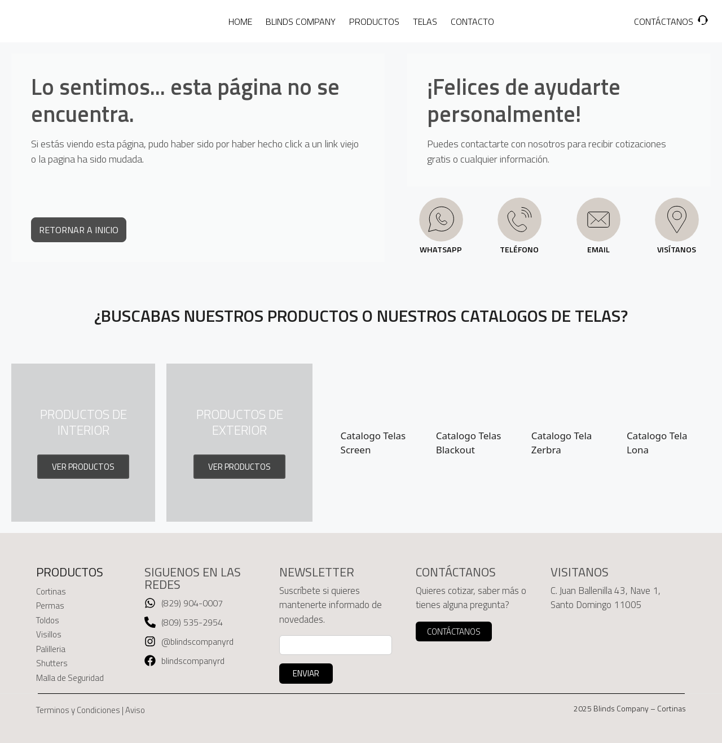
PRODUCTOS (374, 21)
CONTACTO (472, 21)
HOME (240, 21)
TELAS (425, 21)
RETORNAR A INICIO (78, 230)
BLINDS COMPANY (301, 21)
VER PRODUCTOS (83, 466)
